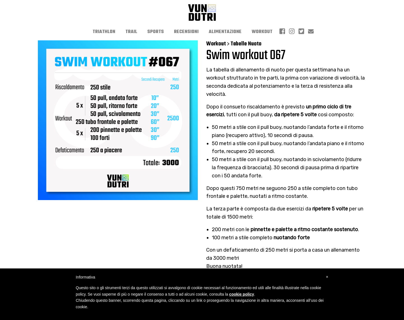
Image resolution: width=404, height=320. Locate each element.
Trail (131, 32)
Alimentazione (225, 32)
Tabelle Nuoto (246, 44)
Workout (262, 32)
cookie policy (241, 294)
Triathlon (104, 32)
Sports (155, 32)
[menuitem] (104, 32)
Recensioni (186, 32)
